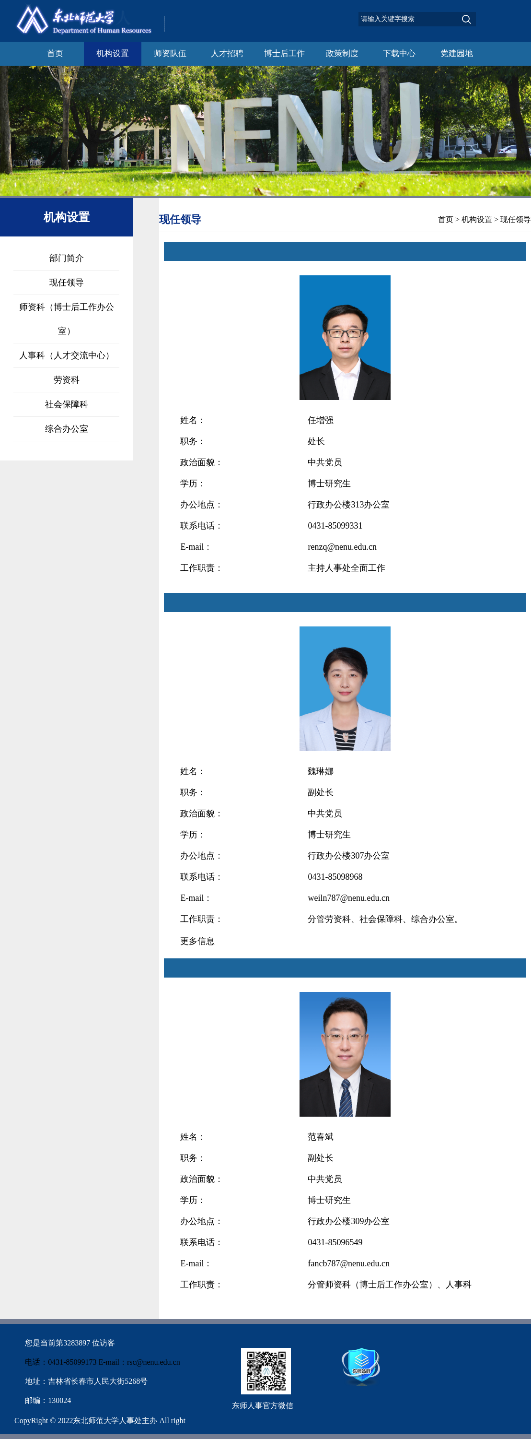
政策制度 (342, 53)
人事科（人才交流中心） (66, 355)
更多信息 (197, 941)
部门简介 (66, 258)
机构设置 (112, 53)
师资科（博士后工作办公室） (66, 319)
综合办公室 (66, 429)
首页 (55, 53)
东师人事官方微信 (262, 1406)
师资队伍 (170, 53)
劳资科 (67, 380)
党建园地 (456, 53)
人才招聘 (227, 53)
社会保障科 (66, 404)
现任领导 (66, 282)
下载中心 (399, 53)
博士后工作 (284, 53)
